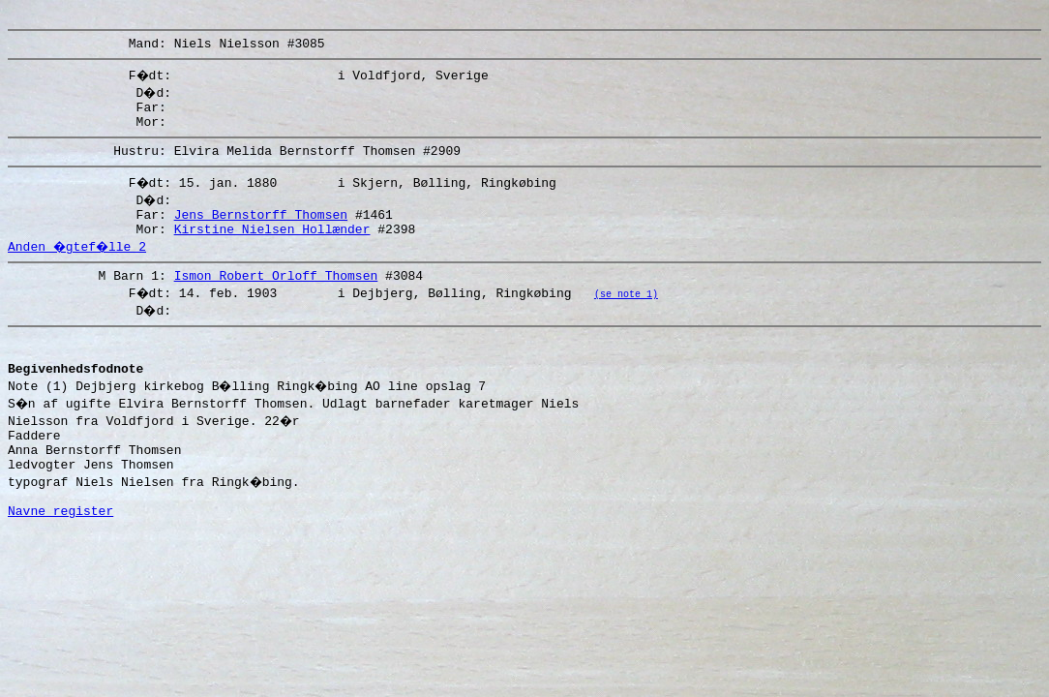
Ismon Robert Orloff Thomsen (276, 298)
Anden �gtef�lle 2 (79, 266)
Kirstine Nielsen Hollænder (272, 249)
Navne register (60, 556)
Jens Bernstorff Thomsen (260, 231)
